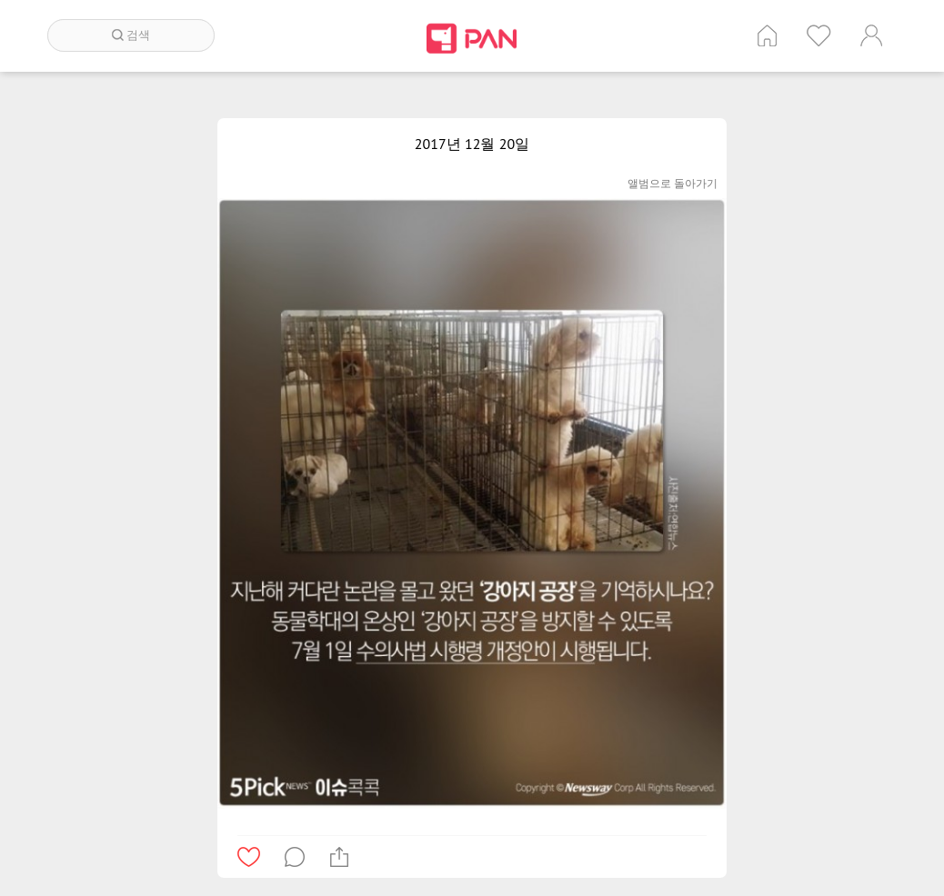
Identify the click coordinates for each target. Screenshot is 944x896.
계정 (871, 35)
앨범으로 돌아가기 (673, 183)
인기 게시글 (819, 35)
